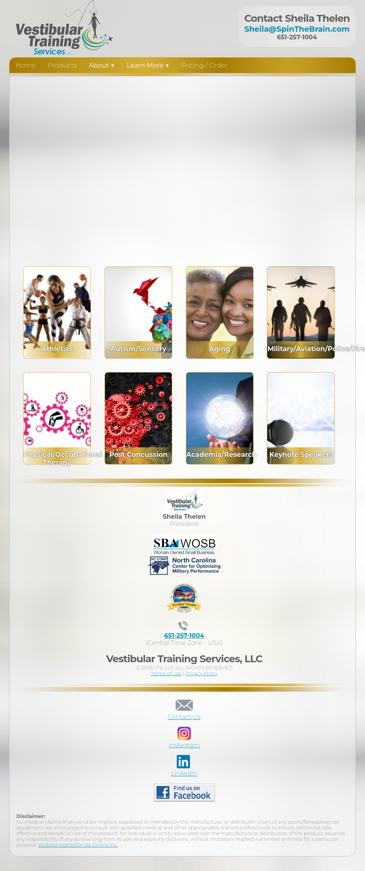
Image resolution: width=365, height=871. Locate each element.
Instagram (184, 741)
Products (62, 65)
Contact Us (184, 713)
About (102, 65)
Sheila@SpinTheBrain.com (297, 29)
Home (26, 65)
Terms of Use (166, 673)
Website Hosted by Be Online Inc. (78, 845)
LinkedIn (184, 770)
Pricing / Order (204, 65)
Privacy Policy (202, 673)
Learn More (148, 65)
